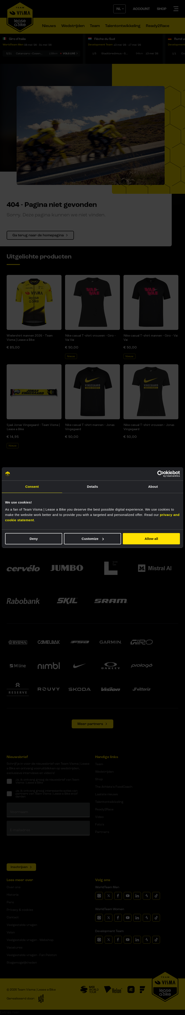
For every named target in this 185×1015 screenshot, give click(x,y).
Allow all (151, 539)
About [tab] (153, 486)
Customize (93, 539)
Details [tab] (92, 486)
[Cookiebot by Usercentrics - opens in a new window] (160, 473)
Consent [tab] (32, 486)
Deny (34, 539)
